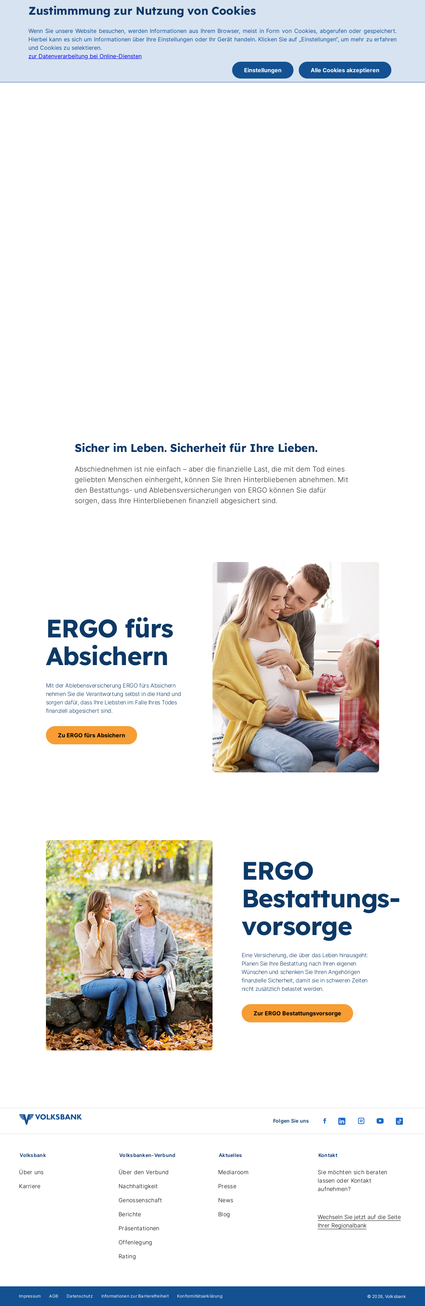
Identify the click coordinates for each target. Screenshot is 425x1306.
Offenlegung (136, 1242)
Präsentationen (139, 1228)
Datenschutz (80, 1296)
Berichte (130, 1214)
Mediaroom (233, 1172)
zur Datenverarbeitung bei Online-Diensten (85, 56)
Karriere (30, 1186)
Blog (224, 1214)
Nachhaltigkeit (138, 1186)
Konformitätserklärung (199, 1296)
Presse (227, 1186)
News (225, 1200)
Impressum (30, 1296)
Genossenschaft (140, 1200)
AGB (53, 1296)
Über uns (31, 1172)
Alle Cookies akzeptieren (345, 70)
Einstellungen (263, 70)
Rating (127, 1256)
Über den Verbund (144, 1172)
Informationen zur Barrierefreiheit (135, 1296)
